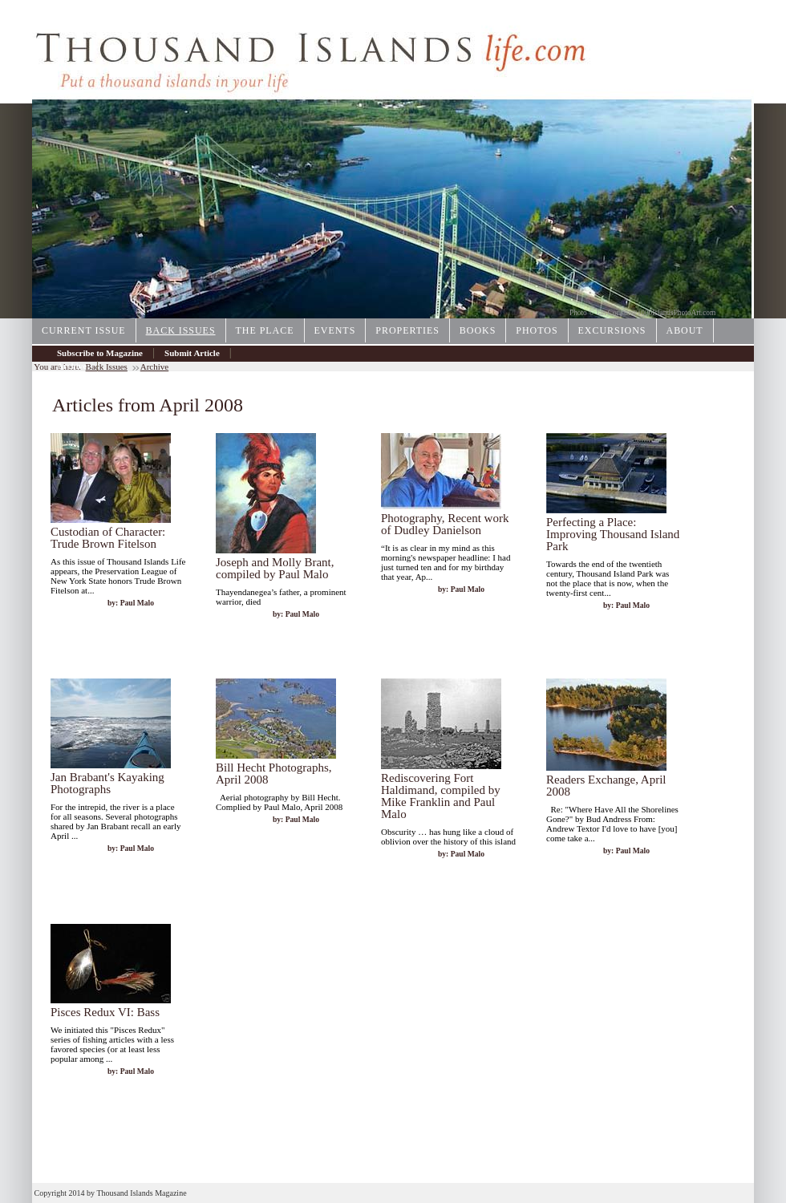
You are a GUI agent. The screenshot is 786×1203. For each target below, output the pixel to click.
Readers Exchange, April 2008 (606, 785)
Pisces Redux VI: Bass (105, 1012)
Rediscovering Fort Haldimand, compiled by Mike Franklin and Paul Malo (440, 796)
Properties (407, 330)
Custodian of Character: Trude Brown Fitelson (108, 537)
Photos (536, 330)
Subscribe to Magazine (100, 353)
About (684, 330)
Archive (72, 366)
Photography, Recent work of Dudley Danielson (444, 524)
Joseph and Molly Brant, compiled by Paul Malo (275, 568)
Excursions (612, 330)
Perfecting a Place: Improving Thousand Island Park (612, 534)
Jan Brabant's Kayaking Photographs (107, 783)
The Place (265, 330)
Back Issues (181, 330)
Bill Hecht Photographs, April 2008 (274, 773)
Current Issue (84, 330)
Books (478, 330)
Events (335, 330)
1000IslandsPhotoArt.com (677, 313)
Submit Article (192, 353)
